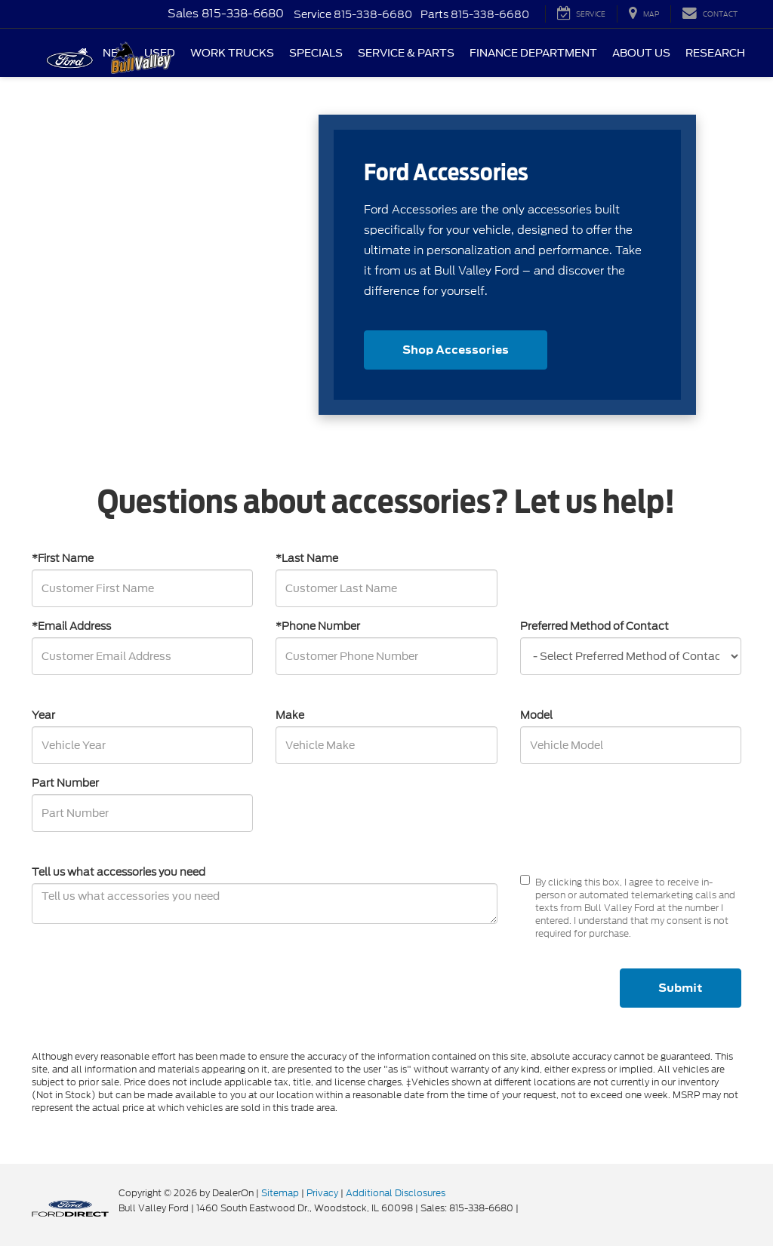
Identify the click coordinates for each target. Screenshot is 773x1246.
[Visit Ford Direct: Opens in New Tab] (525, 1208)
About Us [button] (641, 53)
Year (43, 715)
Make (290, 715)
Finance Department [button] (533, 53)
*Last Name (307, 558)
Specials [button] (316, 53)
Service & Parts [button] (406, 53)
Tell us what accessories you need (118, 871)
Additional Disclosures (395, 1192)
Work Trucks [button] (232, 53)
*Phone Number (318, 626)
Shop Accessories (455, 350)
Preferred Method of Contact (594, 626)
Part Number (65, 782)
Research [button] (715, 53)
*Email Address (71, 626)
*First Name (63, 558)
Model (536, 715)
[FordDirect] (70, 1207)
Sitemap (280, 1192)
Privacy (322, 1192)
